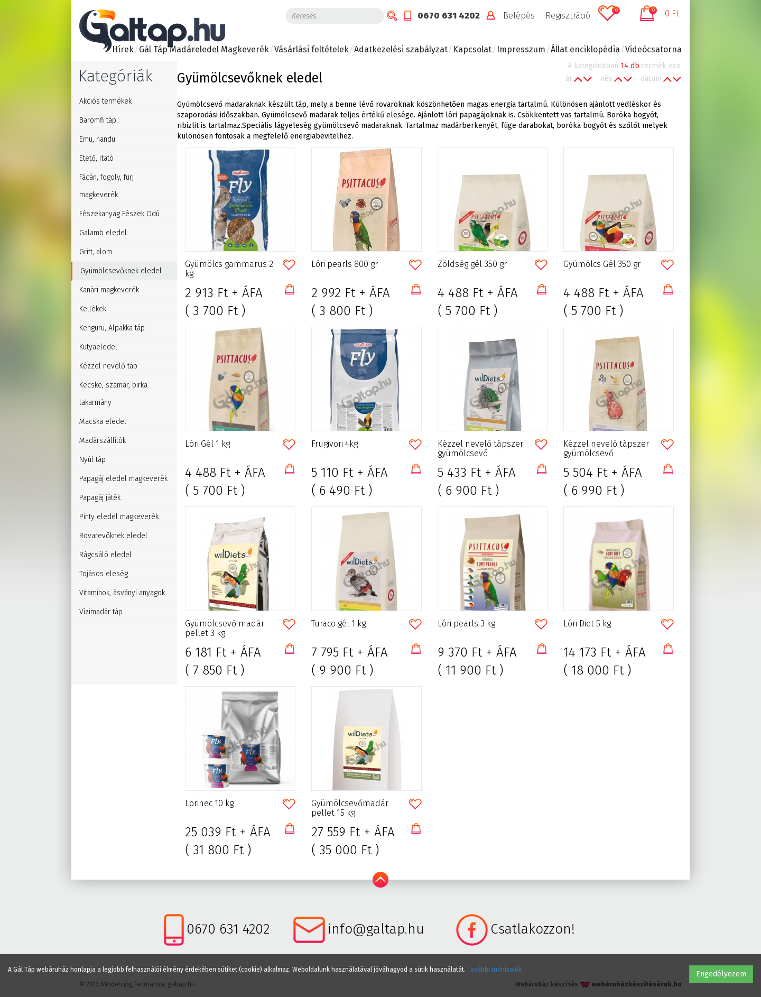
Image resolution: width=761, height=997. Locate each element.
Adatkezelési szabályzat (401, 49)
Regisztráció (567, 16)
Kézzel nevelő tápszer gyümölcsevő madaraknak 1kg (606, 448)
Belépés (519, 16)
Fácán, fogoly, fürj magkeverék (106, 186)
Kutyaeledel (98, 347)
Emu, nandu (97, 139)
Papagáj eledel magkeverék (123, 478)
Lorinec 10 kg (209, 803)
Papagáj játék (99, 497)
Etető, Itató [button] (96, 158)
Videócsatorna (653, 49)
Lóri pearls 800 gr (344, 264)
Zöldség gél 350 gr (472, 264)
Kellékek (92, 308)
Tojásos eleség (103, 573)
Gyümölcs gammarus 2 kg (229, 269)
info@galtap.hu (376, 929)
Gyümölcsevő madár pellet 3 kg (224, 628)
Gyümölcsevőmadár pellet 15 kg (349, 808)
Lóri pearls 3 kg (466, 624)
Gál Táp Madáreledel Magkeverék (204, 49)
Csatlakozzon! (532, 929)
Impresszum (521, 49)
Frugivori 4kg (334, 444)
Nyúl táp (92, 459)
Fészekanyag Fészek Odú (119, 213)
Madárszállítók (102, 440)
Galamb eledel (103, 232)
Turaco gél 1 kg (338, 624)
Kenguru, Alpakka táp (112, 328)
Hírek (123, 49)
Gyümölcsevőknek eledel (121, 270)
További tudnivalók (494, 969)
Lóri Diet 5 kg (587, 624)
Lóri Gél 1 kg (207, 444)
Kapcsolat (472, 49)
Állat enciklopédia (585, 49)
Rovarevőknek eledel (113, 535)
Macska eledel (102, 421)
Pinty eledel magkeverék (119, 516)
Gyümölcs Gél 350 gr (602, 264)
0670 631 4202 (448, 16)
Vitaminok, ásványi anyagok (122, 592)
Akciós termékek (105, 101)
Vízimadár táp (101, 611)
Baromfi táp (97, 120)
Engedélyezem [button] (721, 974)
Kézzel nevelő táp (108, 366)
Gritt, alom (95, 251)
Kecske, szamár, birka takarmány (113, 394)
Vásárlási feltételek (311, 49)
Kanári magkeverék (109, 289)
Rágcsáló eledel (105, 554)
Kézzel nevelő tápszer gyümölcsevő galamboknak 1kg (480, 448)
